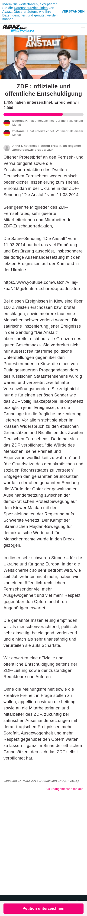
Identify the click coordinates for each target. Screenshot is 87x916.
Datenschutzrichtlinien (31, 8)
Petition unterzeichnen (43, 908)
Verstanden (73, 11)
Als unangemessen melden (64, 789)
